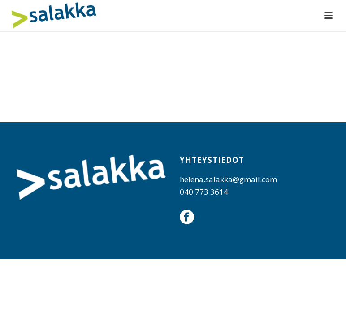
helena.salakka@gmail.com (228, 179)
